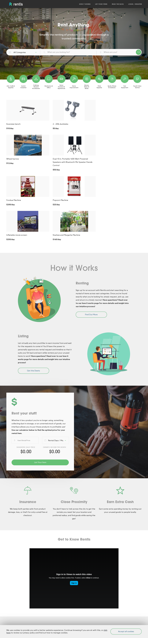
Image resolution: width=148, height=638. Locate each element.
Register (138, 4)
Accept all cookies (126, 631)
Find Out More (91, 245)
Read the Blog (117, 4)
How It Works (84, 4)
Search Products (138, 52)
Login (130, 4)
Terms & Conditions (14, 613)
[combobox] (26, 52)
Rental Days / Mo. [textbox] (56, 371)
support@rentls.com (85, 619)
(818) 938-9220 (82, 613)
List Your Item (40, 392)
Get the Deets (33, 301)
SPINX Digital (125, 620)
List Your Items (101, 4)
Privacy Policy (12, 619)
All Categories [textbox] (20, 52)
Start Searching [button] (74, 574)
